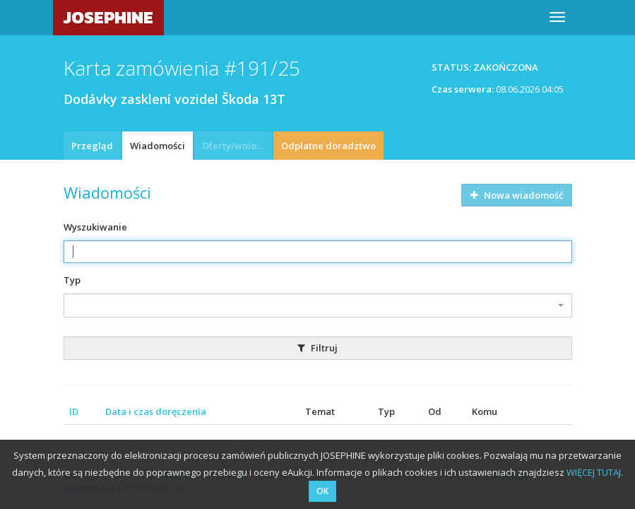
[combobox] (318, 305)
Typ (72, 280)
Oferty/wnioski (235, 145)
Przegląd (92, 145)
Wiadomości (157, 145)
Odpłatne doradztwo (328, 145)
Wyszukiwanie (95, 227)
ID (73, 411)
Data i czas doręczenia (155, 411)
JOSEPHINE (108, 17)
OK (322, 491)
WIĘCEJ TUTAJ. (594, 472)
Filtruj (317, 347)
